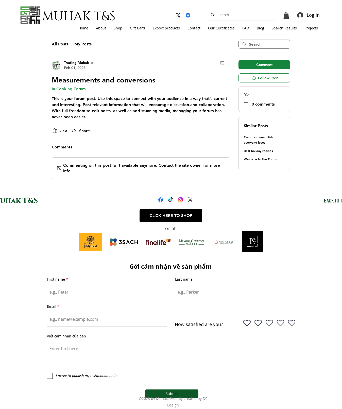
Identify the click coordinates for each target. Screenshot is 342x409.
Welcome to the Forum (260, 159)
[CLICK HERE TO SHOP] (171, 215)
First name (56, 279)
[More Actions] (227, 63)
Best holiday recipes (258, 151)
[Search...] (240, 15)
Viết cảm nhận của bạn (66, 336)
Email (51, 306)
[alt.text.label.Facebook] (188, 15)
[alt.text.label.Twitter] (178, 15)
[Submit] (171, 393)
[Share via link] (80, 131)
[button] (286, 15)
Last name (184, 279)
